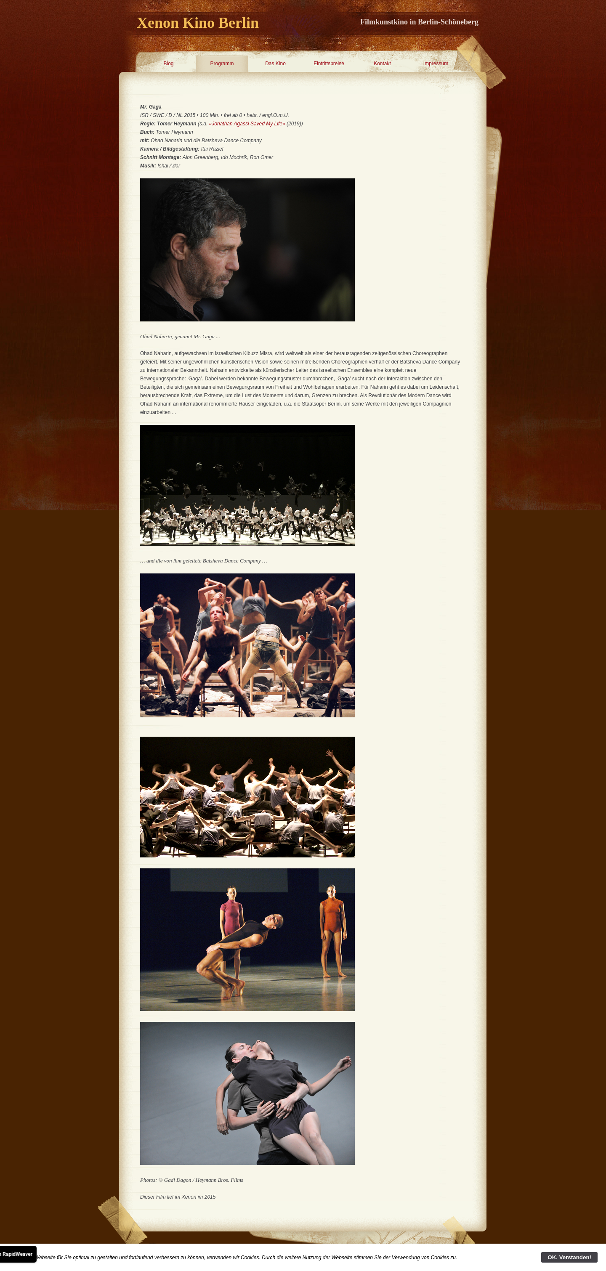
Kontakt (382, 63)
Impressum (435, 63)
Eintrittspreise (329, 63)
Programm (222, 63)
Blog (168, 63)
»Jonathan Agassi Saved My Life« (247, 124)
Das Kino (275, 63)
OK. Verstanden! (569, 1257)
